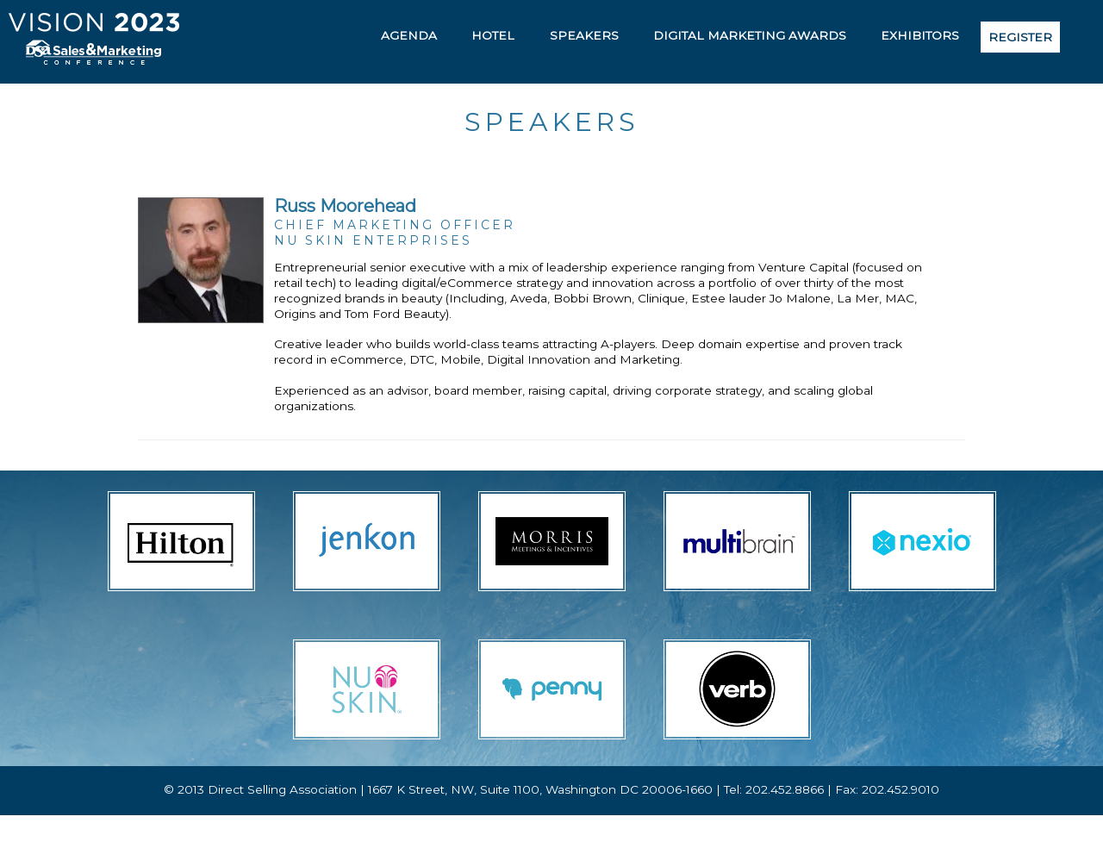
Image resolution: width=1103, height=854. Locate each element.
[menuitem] (409, 35)
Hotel (492, 35)
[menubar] (714, 37)
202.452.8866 (784, 789)
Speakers (584, 35)
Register (1020, 37)
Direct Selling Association (282, 789)
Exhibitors (920, 35)
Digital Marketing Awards (749, 35)
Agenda (409, 35)
